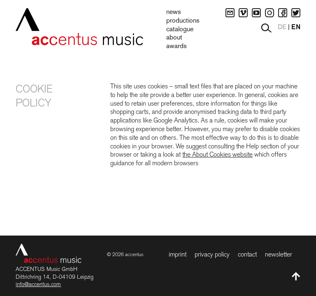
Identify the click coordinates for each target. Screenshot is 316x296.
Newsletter (278, 254)
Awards (176, 46)
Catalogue (179, 29)
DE (282, 27)
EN (295, 27)
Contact (247, 254)
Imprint (177, 254)
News (173, 12)
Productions (183, 21)
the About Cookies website (217, 154)
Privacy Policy (212, 254)
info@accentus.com (38, 284)
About (174, 38)
